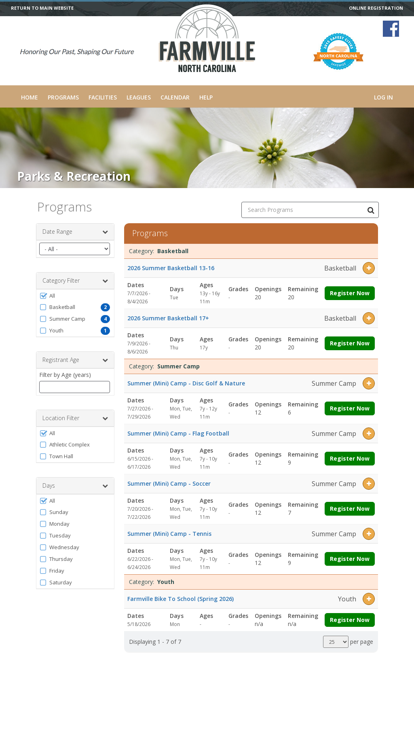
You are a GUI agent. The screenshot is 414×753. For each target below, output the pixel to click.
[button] (75, 296)
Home (29, 97)
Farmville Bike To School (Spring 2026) (180, 599)
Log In (383, 97)
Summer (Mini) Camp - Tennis (169, 533)
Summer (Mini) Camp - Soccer (169, 483)
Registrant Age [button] (75, 360)
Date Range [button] (75, 232)
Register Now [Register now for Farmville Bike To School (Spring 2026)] (350, 620)
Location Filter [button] (75, 418)
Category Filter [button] (75, 281)
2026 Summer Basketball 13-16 (170, 268)
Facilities (103, 97)
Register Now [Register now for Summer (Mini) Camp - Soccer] (350, 508)
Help (206, 97)
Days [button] (75, 486)
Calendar (175, 97)
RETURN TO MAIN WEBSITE (42, 8)
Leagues (139, 97)
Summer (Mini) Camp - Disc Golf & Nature (186, 383)
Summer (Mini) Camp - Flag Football (178, 433)
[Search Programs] (371, 210)
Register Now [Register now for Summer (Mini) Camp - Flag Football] (350, 458)
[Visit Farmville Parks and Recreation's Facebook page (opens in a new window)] (391, 29)
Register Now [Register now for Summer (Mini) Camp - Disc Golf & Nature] (350, 408)
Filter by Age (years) (65, 375)
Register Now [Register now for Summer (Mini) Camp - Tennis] (350, 559)
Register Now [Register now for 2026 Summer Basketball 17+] (350, 343)
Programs (63, 97)
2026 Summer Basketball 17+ (168, 318)
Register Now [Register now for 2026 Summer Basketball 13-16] (350, 293)
